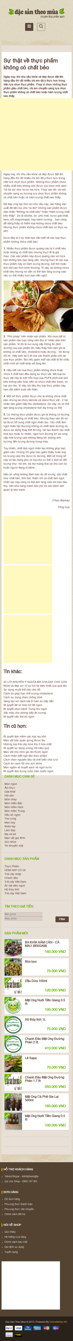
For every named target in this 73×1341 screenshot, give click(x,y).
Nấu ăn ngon (12, 815)
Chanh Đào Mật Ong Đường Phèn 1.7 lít (34, 1080)
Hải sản (9, 795)
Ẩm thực (9, 788)
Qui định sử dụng (14, 1247)
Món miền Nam (13, 807)
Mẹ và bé (10, 834)
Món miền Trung (14, 811)
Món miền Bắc (13, 803)
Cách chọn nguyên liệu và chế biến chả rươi (31, 759)
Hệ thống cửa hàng (15, 1237)
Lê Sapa (20, 1061)
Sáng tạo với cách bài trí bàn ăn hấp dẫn (29, 701)
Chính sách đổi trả (14, 1214)
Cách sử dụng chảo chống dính (23, 697)
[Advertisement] (36, 134)
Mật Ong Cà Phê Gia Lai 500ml (31, 1099)
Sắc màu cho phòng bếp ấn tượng (25, 713)
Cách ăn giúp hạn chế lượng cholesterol (28, 693)
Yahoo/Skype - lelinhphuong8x (21, 1176)
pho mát (44, 215)
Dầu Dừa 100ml (25, 984)
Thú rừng (10, 818)
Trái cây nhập (12, 874)
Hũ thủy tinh (11, 889)
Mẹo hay (9, 822)
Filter (62, 919)
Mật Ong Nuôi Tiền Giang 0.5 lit (34, 1003)
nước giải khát (59, 215)
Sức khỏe (10, 842)
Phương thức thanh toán (18, 1204)
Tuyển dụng (11, 1252)
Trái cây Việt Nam (15, 882)
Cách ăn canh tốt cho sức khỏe (23, 763)
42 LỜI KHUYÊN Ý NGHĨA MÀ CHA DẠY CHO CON (35, 682)
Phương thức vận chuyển (19, 1209)
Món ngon (10, 784)
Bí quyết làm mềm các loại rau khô (25, 736)
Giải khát (9, 791)
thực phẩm (27, 182)
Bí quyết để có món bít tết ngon (23, 705)
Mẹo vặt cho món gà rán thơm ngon (26, 752)
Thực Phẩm (11, 866)
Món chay (10, 799)
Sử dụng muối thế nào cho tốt (22, 689)
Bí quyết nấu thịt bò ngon (19, 716)
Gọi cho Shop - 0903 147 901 (20, 1181)
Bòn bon (20, 964)
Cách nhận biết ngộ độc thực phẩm (25, 756)
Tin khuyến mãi (13, 845)
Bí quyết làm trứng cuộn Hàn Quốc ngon (29, 771)
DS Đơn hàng (12, 1199)
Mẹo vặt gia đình (14, 838)
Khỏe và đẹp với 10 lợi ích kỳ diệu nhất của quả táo (35, 686)
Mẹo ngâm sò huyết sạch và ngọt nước (28, 767)
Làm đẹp (9, 830)
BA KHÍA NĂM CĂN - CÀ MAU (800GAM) (31, 945)
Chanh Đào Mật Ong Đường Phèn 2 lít (34, 1041)
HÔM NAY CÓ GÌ (15, 870)
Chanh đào (11, 878)
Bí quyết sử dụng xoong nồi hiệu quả (26, 748)
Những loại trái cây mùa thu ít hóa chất (28, 744)
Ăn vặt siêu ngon (14, 885)
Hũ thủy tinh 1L (25, 1022)
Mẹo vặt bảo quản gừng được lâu (24, 740)
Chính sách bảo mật (15, 1242)
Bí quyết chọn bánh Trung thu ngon (25, 709)
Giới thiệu (10, 1232)
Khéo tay (9, 826)
